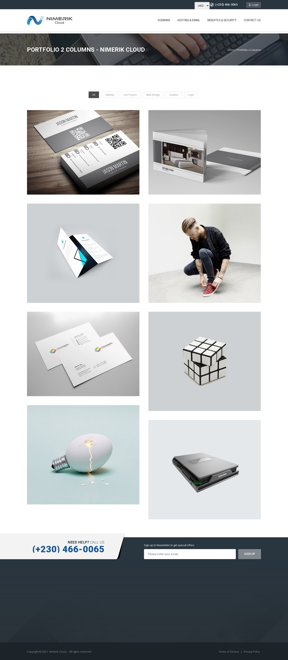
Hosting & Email (188, 20)
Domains (164, 20)
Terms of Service (229, 651)
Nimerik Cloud (57, 651)
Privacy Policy (252, 651)
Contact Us (252, 20)
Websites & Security (222, 20)
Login (254, 4)
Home (231, 50)
